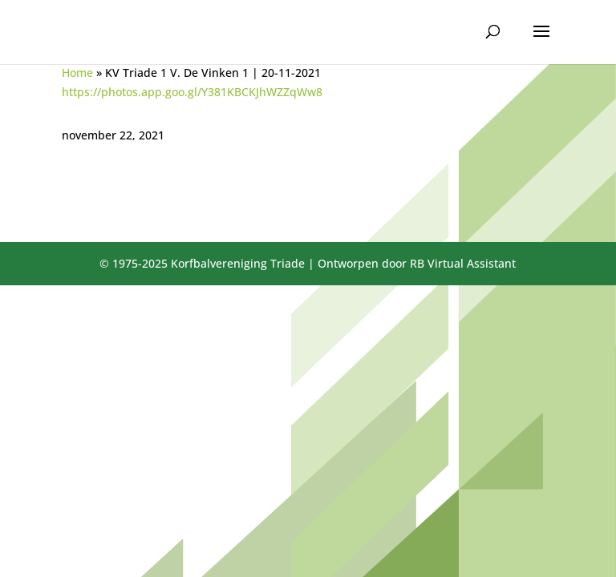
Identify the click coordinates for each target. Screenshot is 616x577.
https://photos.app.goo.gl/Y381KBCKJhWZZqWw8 (192, 91)
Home (77, 72)
